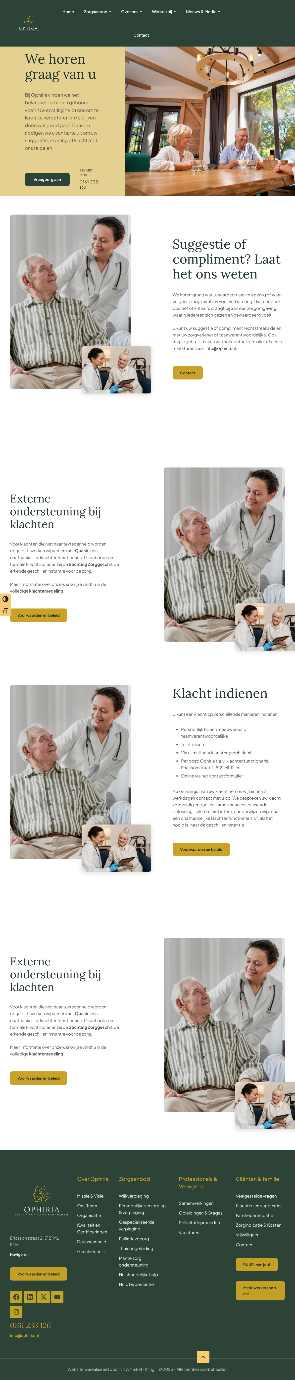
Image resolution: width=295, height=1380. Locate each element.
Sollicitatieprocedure (200, 1222)
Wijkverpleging (134, 1196)
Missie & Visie (90, 1196)
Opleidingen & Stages (201, 1212)
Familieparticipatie (254, 1215)
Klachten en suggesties (259, 1205)
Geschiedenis (91, 1251)
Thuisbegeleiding (136, 1248)
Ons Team (87, 1205)
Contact (244, 1244)
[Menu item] (68, 11)
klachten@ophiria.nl (231, 752)
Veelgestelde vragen (256, 1196)
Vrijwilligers (247, 1234)
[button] (203, 1357)
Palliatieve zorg (134, 1238)
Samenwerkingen (196, 1203)
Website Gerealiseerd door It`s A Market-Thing (111, 1369)
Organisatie (89, 1215)
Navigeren (19, 1254)
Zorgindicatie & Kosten (259, 1225)
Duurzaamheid (91, 1241)
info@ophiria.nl (220, 348)
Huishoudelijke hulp (138, 1274)
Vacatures (189, 1232)
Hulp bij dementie (136, 1284)
